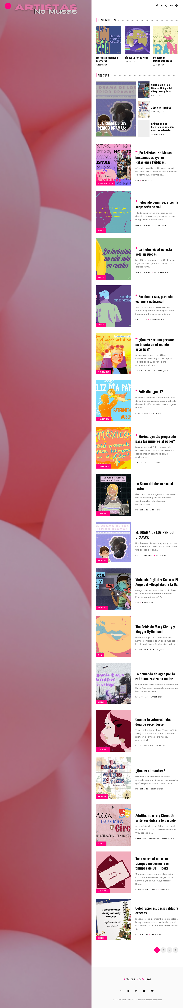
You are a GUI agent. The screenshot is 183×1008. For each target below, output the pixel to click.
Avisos (101, 230)
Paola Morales (142, 697)
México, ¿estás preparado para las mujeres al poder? (155, 439)
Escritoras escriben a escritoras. (107, 59)
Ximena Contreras (143, 225)
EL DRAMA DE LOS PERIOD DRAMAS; (112, 125)
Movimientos (103, 372)
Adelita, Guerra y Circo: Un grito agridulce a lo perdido (155, 818)
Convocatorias (105, 183)
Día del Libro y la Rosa (136, 57)
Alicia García (141, 320)
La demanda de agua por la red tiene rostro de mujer (155, 676)
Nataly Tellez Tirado (144, 555)
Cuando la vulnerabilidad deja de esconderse (153, 722)
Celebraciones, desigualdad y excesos (156, 910)
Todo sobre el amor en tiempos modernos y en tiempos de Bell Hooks (152, 863)
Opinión (101, 702)
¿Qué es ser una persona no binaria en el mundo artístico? (154, 344)
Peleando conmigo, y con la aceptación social (156, 204)
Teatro (101, 843)
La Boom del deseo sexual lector (154, 486)
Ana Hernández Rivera (145, 371)
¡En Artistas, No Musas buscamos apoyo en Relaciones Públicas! (153, 157)
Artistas (102, 560)
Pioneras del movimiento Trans (162, 59)
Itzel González (141, 510)
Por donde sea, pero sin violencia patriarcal (154, 299)
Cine (100, 655)
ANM (137, 180)
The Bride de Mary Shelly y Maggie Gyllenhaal (155, 629)
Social (101, 277)
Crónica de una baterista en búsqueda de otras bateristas (163, 127)
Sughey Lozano (142, 413)
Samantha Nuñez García (146, 890)
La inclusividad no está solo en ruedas (153, 252)
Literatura (103, 513)
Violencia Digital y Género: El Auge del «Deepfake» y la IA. (161, 88)
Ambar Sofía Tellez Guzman (147, 838)
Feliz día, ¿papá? (150, 391)
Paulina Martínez (143, 650)
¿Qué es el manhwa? (162, 107)
